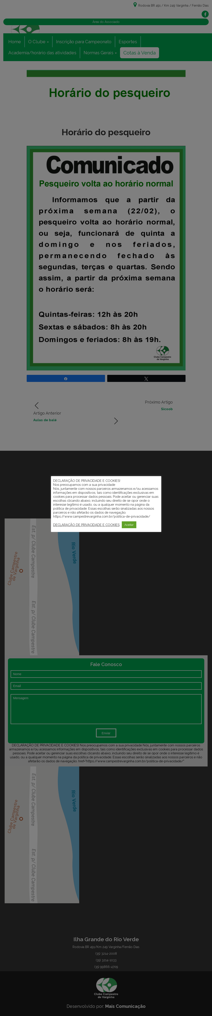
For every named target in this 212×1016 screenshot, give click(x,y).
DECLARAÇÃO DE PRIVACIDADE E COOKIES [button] (86, 525)
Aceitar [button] (129, 524)
